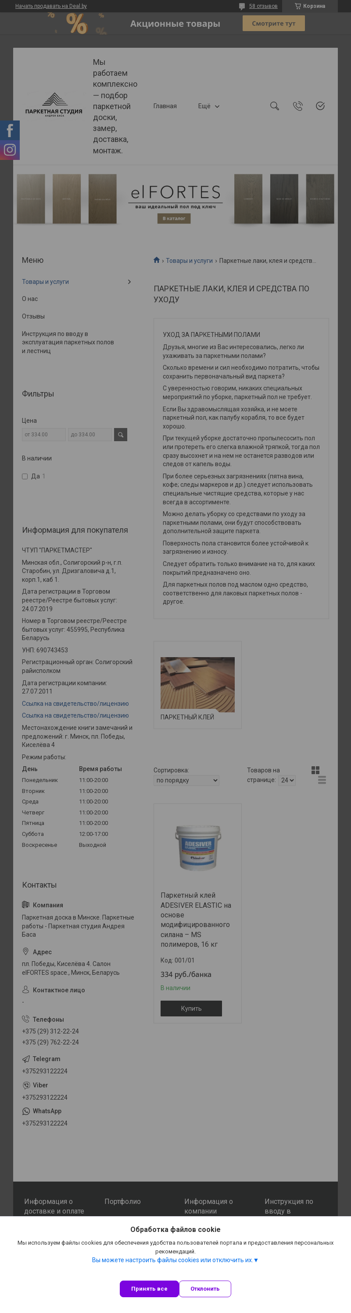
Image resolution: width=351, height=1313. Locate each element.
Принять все (149, 1288)
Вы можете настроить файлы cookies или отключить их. (172, 1259)
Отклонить (205, 1288)
